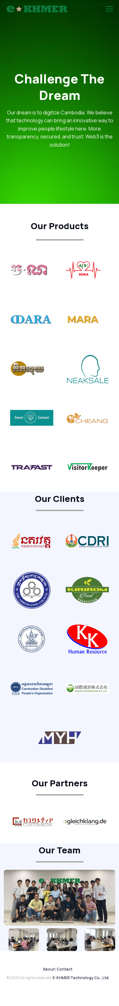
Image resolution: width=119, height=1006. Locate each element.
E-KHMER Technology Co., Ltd (81, 977)
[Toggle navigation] (109, 9)
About (49, 969)
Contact (64, 969)
